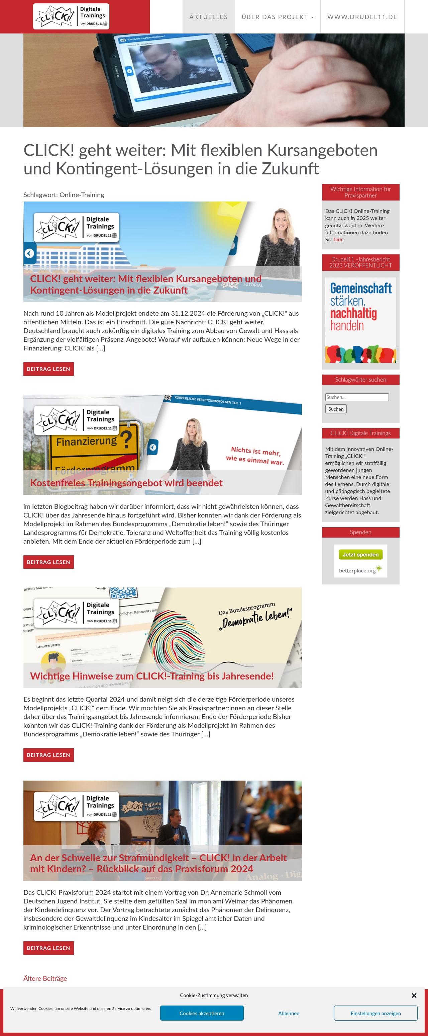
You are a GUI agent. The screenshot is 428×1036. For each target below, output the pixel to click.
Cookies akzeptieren (202, 1013)
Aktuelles (209, 16)
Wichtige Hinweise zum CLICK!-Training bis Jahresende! (154, 676)
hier (338, 239)
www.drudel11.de (362, 16)
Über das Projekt (278, 16)
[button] (414, 995)
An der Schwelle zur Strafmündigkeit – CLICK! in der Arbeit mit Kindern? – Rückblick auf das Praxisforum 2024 (160, 863)
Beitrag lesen (49, 369)
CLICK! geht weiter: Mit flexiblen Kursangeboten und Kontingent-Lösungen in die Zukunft (148, 284)
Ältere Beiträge (45, 978)
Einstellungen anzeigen (376, 1013)
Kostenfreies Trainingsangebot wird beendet (128, 483)
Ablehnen (288, 1013)
